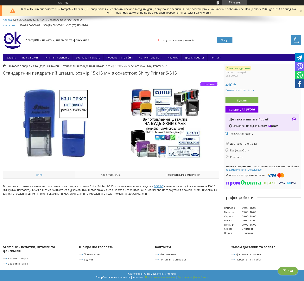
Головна (11, 57)
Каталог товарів (149, 57)
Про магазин (30, 57)
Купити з (242, 109)
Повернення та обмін (119, 57)
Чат (288, 271)
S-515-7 (158, 186)
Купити (242, 100)
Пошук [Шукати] (225, 40)
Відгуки (88, 259)
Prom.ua (171, 273)
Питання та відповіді (57, 57)
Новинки (173, 57)
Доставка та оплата (88, 57)
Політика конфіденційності (193, 277)
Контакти (216, 57)
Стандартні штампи (46, 66)
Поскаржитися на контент (160, 277)
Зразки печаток (195, 57)
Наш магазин (168, 254)
